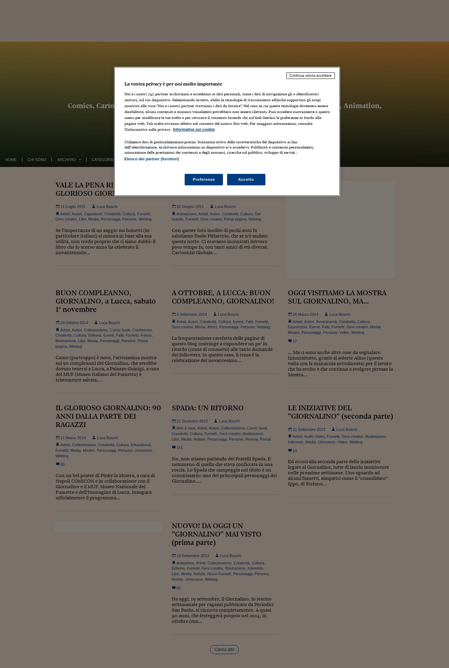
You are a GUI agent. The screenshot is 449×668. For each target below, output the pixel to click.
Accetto (246, 179)
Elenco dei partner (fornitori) (152, 159)
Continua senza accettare (310, 75)
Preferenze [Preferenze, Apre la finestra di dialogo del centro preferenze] (204, 179)
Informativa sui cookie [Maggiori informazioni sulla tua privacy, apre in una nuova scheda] (194, 129)
